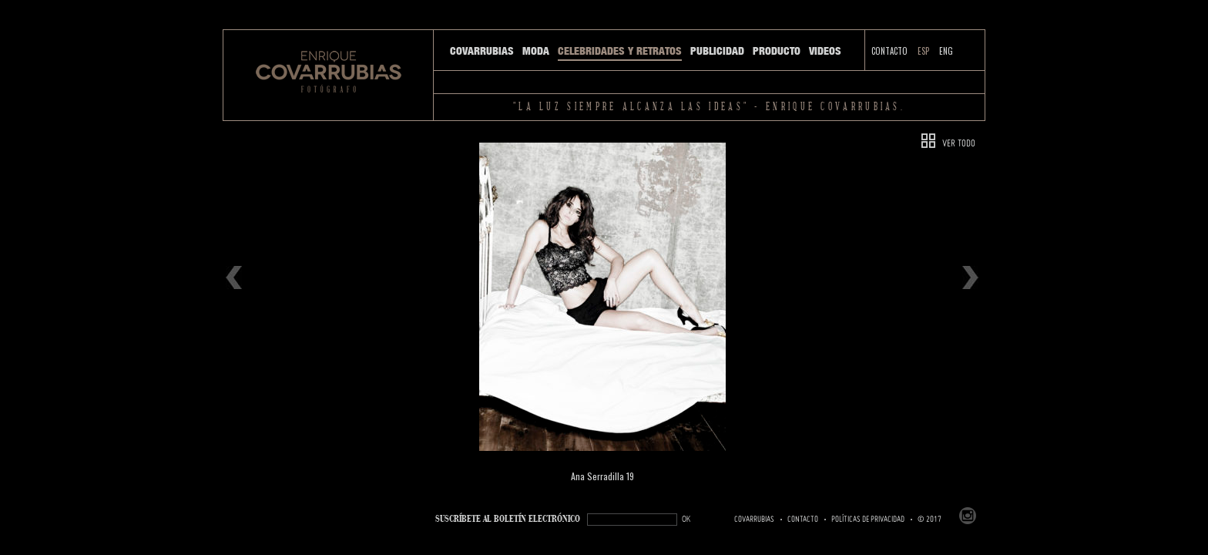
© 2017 (929, 519)
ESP (923, 51)
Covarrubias (482, 51)
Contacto (889, 51)
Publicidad (717, 51)
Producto (776, 51)
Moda (535, 51)
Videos (825, 51)
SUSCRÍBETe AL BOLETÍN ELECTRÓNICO (507, 519)
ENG (946, 51)
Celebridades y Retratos (620, 51)
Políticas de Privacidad (867, 519)
